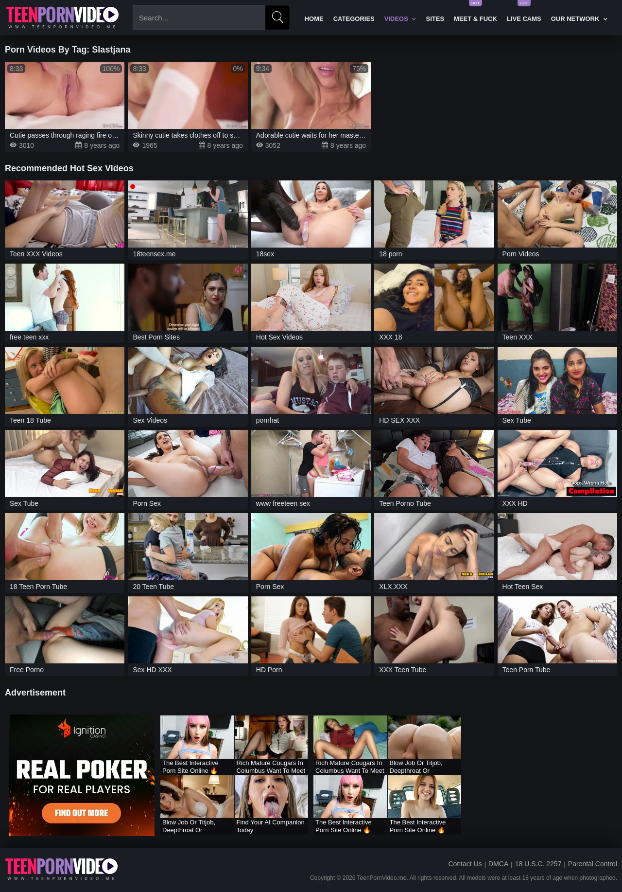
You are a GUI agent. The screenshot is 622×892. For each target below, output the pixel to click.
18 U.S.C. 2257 (538, 864)
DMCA (498, 864)
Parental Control (592, 864)
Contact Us (465, 864)
